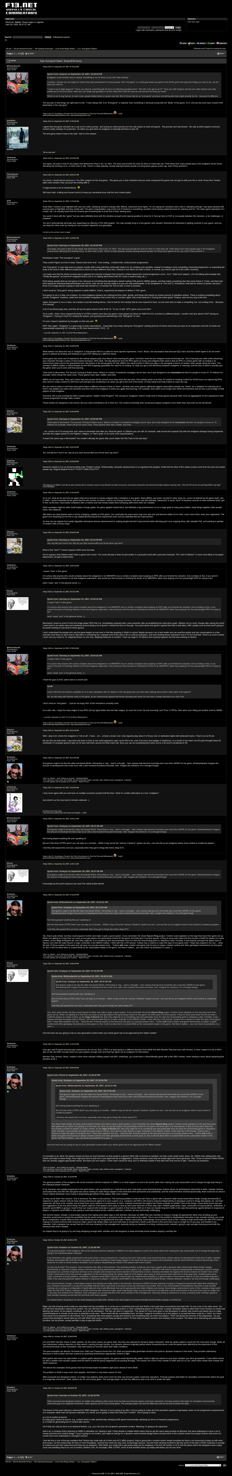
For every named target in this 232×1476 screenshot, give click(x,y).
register (40, 22)
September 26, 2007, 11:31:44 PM (61, 1044)
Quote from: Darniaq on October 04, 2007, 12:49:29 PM (73, 1395)
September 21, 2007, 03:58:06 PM (61, 346)
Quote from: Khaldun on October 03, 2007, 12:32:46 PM (73, 1247)
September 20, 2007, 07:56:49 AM (61, 121)
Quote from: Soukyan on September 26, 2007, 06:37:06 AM (75, 826)
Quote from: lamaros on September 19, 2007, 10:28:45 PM (74, 74)
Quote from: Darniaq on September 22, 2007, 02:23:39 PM (74, 540)
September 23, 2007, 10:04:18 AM (61, 566)
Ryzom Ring (152, 936)
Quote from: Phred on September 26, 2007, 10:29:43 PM (73, 1075)
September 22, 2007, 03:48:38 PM (61, 461)
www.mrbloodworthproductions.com (56, 115)
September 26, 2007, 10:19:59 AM (61, 787)
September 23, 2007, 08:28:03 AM (61, 532)
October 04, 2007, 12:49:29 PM (60, 1336)
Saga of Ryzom (63, 940)
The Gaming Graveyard (44, 49)
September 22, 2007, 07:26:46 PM (61, 492)
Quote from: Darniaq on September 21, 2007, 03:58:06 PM (74, 419)
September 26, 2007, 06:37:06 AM (61, 758)
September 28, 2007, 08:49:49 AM (61, 1068)
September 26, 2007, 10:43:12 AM (61, 819)
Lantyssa (128, 780)
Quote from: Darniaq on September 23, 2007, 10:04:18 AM (74, 599)
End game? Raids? (89, 49)
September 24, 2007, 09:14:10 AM (61, 730)
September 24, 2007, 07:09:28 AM (61, 648)
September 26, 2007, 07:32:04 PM (61, 895)
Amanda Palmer (82, 778)
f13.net (8, 49)
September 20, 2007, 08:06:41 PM (61, 175)
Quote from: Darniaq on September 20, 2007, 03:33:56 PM (74, 245)
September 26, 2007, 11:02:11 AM (61, 864)
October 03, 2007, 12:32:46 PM (60, 1177)
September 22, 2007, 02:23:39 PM (61, 447)
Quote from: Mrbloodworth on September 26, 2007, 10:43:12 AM (77, 902)
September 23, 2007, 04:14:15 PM (61, 592)
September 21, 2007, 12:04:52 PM (61, 238)
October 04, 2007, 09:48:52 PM (60, 1388)
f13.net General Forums (23, 49)
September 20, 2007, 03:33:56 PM (61, 158)
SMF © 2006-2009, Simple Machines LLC (125, 1473)
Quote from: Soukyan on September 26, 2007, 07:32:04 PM (75, 971)
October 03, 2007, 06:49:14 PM (60, 1240)
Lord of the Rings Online (65, 49)
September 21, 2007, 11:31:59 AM (61, 201)
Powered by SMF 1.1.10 (100, 1473)
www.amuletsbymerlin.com (80, 115)
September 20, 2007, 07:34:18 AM (61, 67)
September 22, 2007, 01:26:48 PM (61, 412)
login (31, 22)
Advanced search (61, 37)
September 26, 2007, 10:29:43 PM (61, 964)
